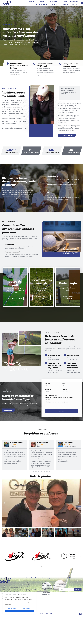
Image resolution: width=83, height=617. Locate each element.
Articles (54, 4)
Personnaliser (12, 608)
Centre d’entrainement (70, 1)
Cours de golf (53, 1)
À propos (41, 1)
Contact (75, 4)
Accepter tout (19, 611)
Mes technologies (41, 4)
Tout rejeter (26, 608)
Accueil (31, 1)
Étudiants (65, 4)
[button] (33, 471)
